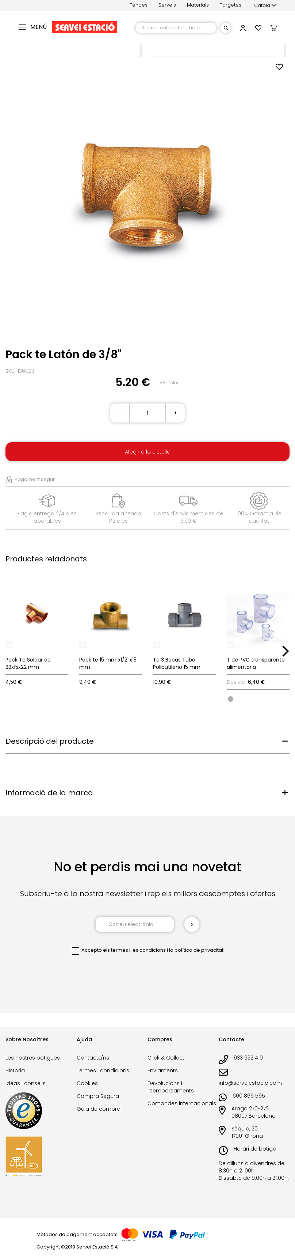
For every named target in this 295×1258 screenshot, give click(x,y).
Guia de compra (98, 1109)
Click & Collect (166, 1057)
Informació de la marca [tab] (49, 793)
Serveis (167, 4)
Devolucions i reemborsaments (171, 1087)
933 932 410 (248, 1057)
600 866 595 (249, 1095)
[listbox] (258, 698)
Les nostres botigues (32, 1057)
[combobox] (176, 28)
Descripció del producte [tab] (49, 741)
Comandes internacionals (182, 1103)
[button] (265, 5)
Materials (198, 4)
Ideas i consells (25, 1083)
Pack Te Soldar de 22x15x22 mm (28, 663)
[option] (230, 699)
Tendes (139, 4)
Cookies (87, 1083)
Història (15, 1070)
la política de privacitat (196, 950)
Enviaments (163, 1070)
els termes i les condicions (134, 950)
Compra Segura (98, 1096)
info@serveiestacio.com (250, 1083)
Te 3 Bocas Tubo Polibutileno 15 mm (176, 663)
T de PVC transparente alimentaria (256, 663)
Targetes (230, 4)
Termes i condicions (103, 1070)
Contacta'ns (93, 1057)
